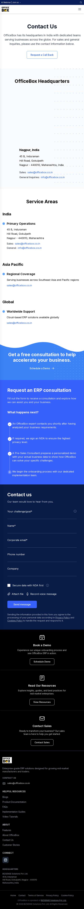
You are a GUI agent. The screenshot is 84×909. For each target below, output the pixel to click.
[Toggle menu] (80, 9)
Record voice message (41, 594)
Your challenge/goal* (19, 511)
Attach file (15, 594)
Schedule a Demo (42, 368)
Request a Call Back (42, 54)
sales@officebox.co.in (40, 172)
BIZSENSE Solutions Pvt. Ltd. (53, 900)
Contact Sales (42, 742)
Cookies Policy (15, 620)
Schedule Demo (42, 661)
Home (13, 895)
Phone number (16, 554)
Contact (21, 895)
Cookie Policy (67, 895)
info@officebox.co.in (53, 177)
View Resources (42, 702)
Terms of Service (36, 895)
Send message (22, 604)
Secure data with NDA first (27, 585)
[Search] (81, 2)
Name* (11, 525)
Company (13, 568)
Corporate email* (17, 540)
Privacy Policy (62, 617)
